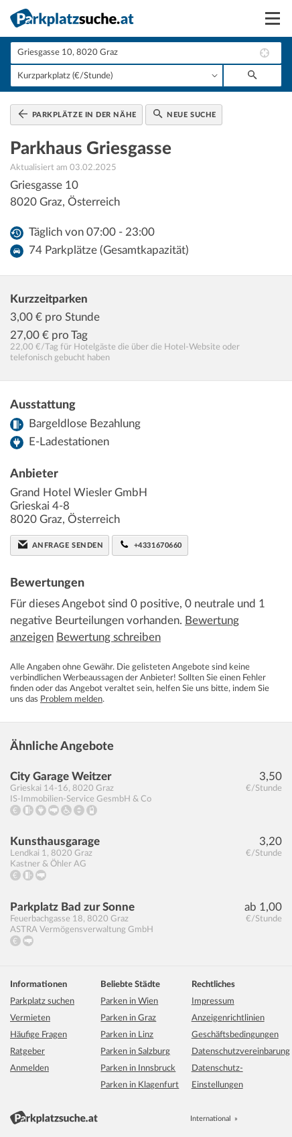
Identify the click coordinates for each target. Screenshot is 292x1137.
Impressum (213, 1001)
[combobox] (146, 53)
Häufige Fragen (38, 1035)
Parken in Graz (128, 1018)
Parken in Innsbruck (137, 1068)
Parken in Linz (126, 1035)
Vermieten (30, 1018)
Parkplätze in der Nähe (77, 114)
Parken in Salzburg (135, 1051)
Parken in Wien (129, 1001)
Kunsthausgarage (55, 841)
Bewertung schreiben (108, 637)
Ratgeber (27, 1051)
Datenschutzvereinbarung (241, 1051)
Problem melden (71, 699)
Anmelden (29, 1068)
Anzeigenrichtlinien (228, 1018)
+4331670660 (151, 544)
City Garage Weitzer (60, 776)
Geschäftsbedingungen (235, 1035)
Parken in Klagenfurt (139, 1085)
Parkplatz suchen (42, 1001)
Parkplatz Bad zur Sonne (72, 907)
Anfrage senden (60, 544)
